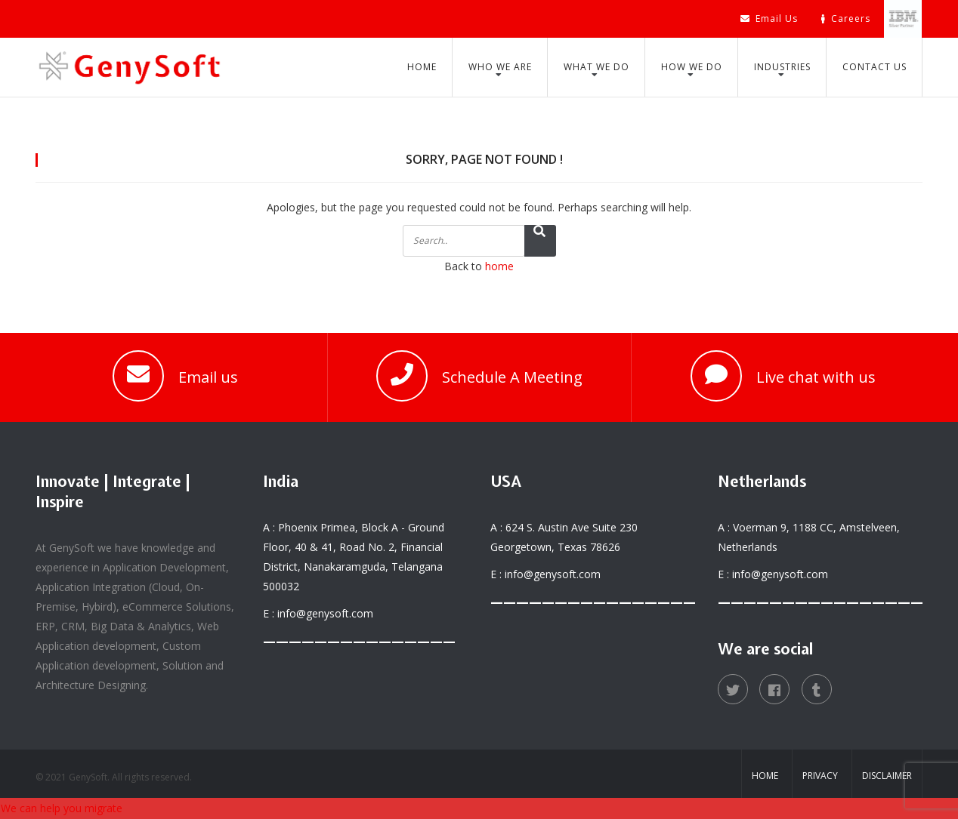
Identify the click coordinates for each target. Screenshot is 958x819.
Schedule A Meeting (512, 377)
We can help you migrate (61, 808)
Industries (782, 66)
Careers (845, 18)
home (499, 266)
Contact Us (874, 66)
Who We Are (500, 66)
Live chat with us (816, 377)
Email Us (769, 18)
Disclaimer (887, 775)
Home (422, 66)
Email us (208, 377)
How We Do (691, 66)
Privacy (820, 775)
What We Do (596, 66)
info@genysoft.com (325, 613)
